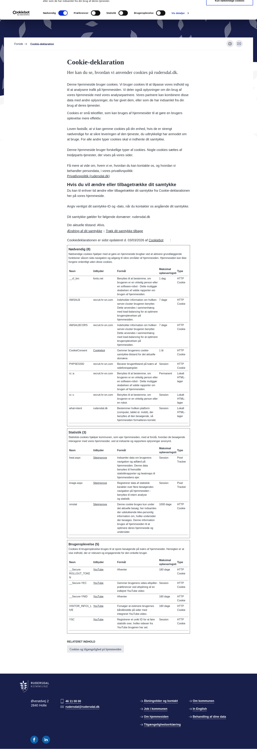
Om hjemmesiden (156, 716)
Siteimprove (100, 457)
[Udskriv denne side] (230, 43)
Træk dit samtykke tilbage (124, 231)
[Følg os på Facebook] (34, 740)
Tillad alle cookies (229, 8)
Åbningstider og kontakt (161, 701)
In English (200, 708)
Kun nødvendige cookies (229, 19)
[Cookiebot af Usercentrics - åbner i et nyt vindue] (21, 32)
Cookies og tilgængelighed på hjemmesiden (95, 649)
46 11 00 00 (73, 701)
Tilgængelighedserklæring (162, 724)
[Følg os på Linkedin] (46, 740)
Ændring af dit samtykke (84, 231)
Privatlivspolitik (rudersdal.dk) (88, 176)
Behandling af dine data (209, 716)
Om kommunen (203, 701)
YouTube (98, 569)
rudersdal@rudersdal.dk (82, 706)
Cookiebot (156, 240)
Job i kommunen (155, 708)
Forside (18, 44)
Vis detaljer (178, 32)
